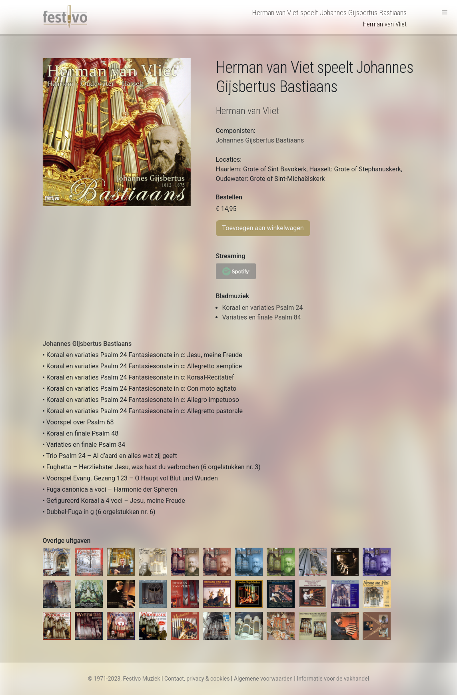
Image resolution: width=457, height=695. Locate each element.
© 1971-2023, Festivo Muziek (124, 678)
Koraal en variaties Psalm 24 (262, 307)
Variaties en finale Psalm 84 (261, 317)
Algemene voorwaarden (263, 678)
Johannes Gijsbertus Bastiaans (87, 344)
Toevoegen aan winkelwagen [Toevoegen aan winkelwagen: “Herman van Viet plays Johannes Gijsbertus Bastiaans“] (263, 228)
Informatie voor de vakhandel (333, 678)
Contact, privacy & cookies (197, 678)
